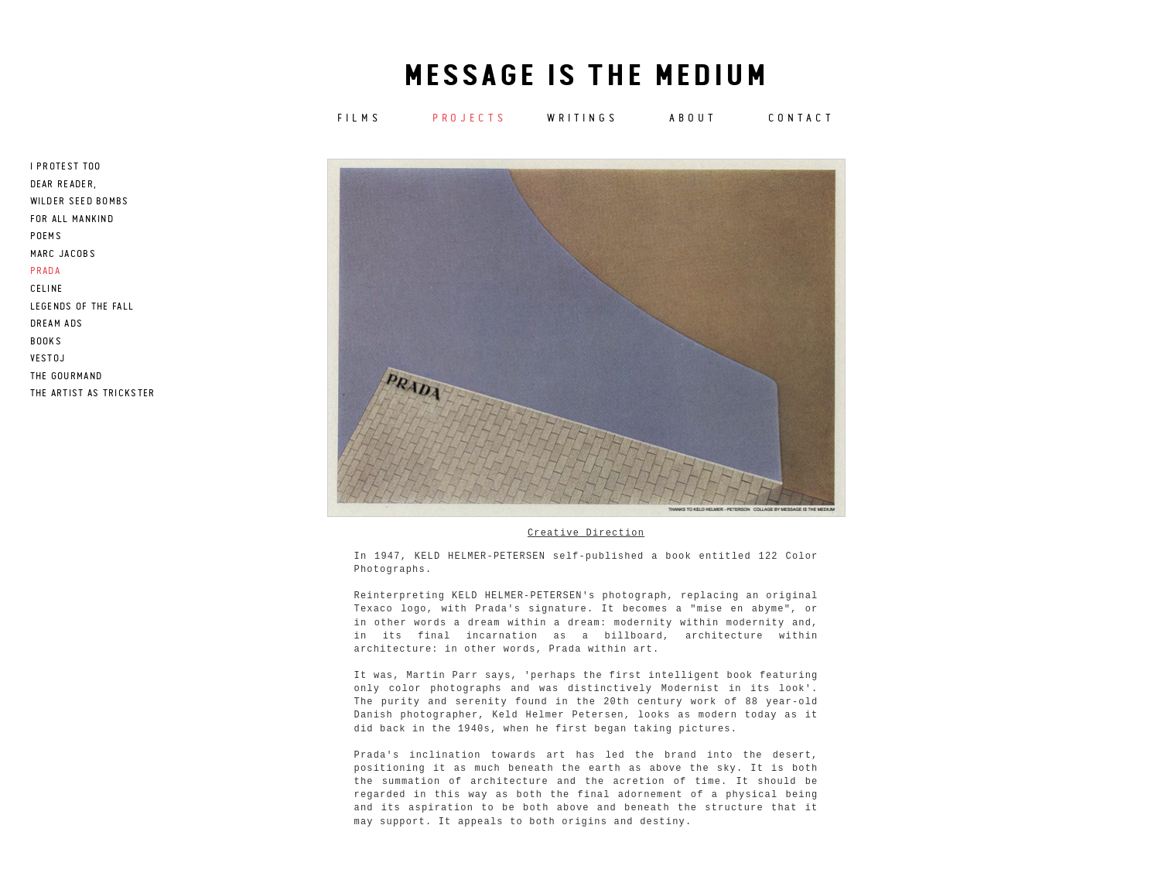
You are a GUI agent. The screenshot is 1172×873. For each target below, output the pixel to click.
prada (45, 271)
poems (46, 236)
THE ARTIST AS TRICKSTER (92, 394)
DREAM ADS (57, 324)
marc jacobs (63, 254)
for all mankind (72, 219)
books (46, 342)
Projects (469, 118)
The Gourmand (66, 376)
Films (359, 118)
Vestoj (48, 359)
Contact (801, 118)
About (693, 118)
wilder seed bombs (79, 202)
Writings (582, 118)
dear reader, (63, 185)
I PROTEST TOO (65, 167)
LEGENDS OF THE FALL (82, 307)
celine (46, 289)
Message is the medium (586, 77)
